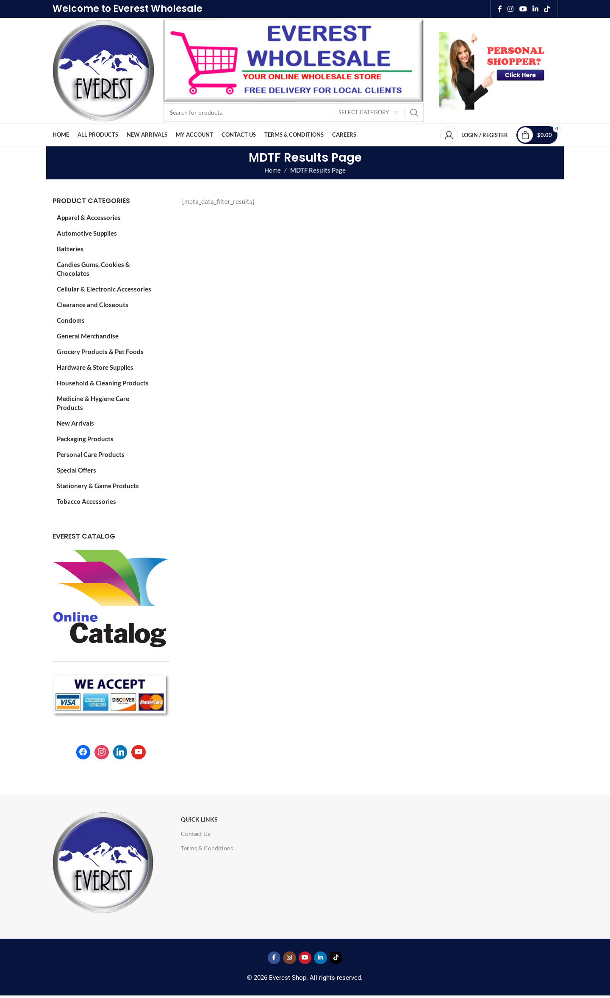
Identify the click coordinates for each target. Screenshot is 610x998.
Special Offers (76, 470)
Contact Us (195, 833)
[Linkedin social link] (535, 9)
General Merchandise (88, 336)
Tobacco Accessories (86, 501)
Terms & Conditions (207, 848)
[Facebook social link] (500, 9)
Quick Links (199, 819)
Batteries (70, 249)
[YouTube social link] (523, 9)
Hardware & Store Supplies (95, 367)
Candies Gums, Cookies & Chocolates (93, 269)
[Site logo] (103, 70)
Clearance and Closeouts (92, 304)
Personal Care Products (91, 454)
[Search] (293, 112)
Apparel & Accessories (89, 217)
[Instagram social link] (510, 9)
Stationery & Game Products (98, 485)
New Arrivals (75, 423)
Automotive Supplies (87, 233)
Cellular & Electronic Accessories (104, 289)
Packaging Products (85, 439)
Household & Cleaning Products (103, 383)
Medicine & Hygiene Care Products (93, 403)
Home (272, 170)
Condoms (71, 320)
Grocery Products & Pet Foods (100, 351)
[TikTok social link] (547, 9)
